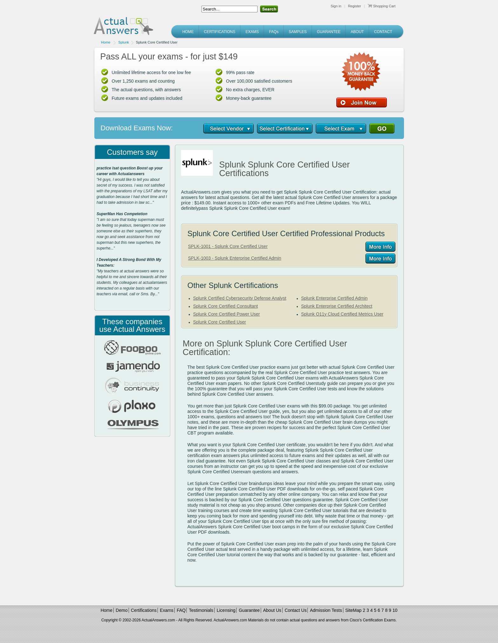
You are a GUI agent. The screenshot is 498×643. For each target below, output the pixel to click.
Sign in (336, 6)
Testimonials (201, 610)
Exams (166, 610)
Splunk (123, 42)
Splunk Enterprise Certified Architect (336, 306)
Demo (121, 610)
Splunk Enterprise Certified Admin (334, 298)
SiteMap (353, 610)
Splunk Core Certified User (219, 322)
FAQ (181, 610)
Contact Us (295, 610)
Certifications (144, 610)
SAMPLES (298, 32)
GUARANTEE (329, 32)
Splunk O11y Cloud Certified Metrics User (342, 314)
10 (395, 610)
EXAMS (252, 32)
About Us (272, 610)
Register (354, 6)
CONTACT (383, 32)
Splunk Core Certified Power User (226, 314)
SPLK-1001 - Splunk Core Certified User (228, 246)
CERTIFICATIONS (219, 32)
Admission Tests (326, 610)
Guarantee (249, 610)
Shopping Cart (381, 6)
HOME (188, 32)
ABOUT (357, 32)
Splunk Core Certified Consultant (225, 306)
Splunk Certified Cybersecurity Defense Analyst (239, 298)
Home (105, 42)
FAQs (274, 32)
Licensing (226, 610)
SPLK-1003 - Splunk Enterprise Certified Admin (234, 258)
